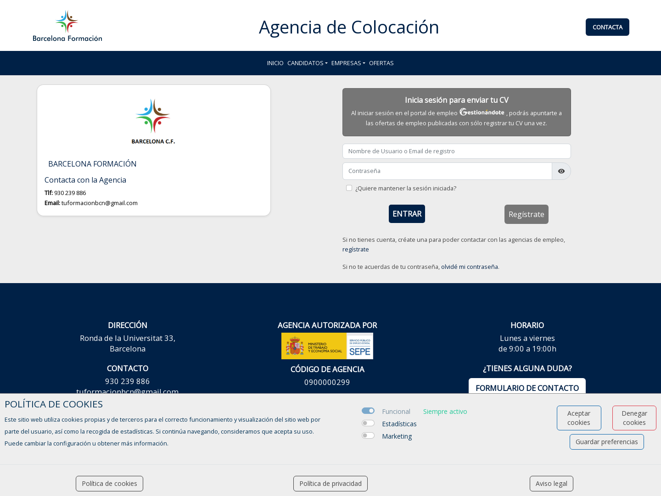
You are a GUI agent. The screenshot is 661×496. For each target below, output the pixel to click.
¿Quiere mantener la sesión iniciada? (405, 188)
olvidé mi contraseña (469, 266)
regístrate (355, 249)
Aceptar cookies (578, 418)
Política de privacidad (330, 483)
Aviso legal (551, 483)
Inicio (275, 63)
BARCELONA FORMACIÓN (92, 164)
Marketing (397, 436)
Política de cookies (109, 483)
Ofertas (381, 63)
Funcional (396, 411)
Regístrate (526, 214)
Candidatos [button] (305, 63)
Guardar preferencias (607, 441)
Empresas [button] (346, 63)
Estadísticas (399, 423)
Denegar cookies (634, 418)
